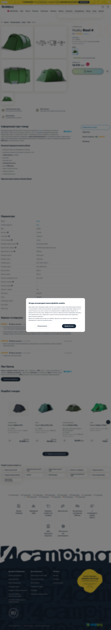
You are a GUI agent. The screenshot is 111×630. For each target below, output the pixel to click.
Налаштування (42, 326)
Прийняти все (69, 326)
